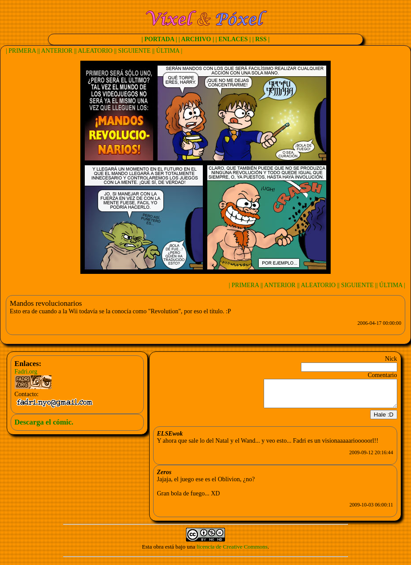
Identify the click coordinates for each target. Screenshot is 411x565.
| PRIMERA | (22, 50)
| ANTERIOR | (57, 50)
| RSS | (260, 39)
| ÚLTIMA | (168, 50)
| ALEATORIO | (95, 50)
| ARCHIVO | (196, 39)
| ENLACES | (233, 39)
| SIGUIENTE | (134, 50)
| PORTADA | (159, 39)
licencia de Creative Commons (232, 552)
